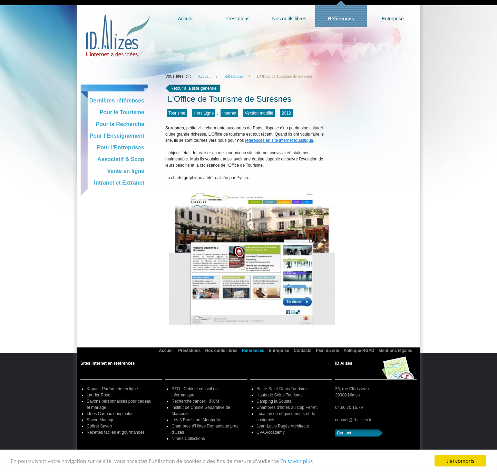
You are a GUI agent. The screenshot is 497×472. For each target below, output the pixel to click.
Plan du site (327, 350)
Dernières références (116, 101)
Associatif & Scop (120, 159)
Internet (229, 113)
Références (341, 18)
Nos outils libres (289, 18)
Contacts (302, 350)
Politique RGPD (359, 350)
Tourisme (176, 113)
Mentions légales (395, 350)
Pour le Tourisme (121, 112)
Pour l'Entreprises (120, 147)
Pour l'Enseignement (117, 136)
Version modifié (259, 113)
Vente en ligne (125, 171)
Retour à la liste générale (193, 88)
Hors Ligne (204, 113)
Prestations (237, 18)
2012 (286, 113)
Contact (344, 433)
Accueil (185, 18)
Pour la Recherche (120, 124)
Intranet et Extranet (119, 183)
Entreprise (393, 18)
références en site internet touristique (279, 140)
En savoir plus (296, 461)
